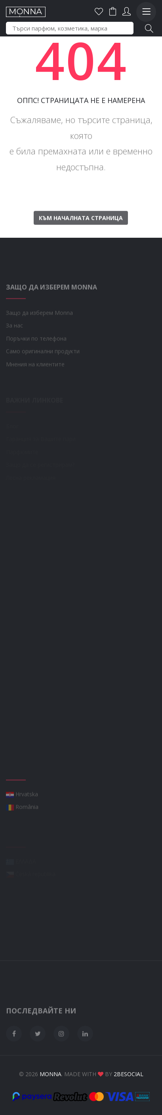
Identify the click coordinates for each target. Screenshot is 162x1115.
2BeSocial (128, 1074)
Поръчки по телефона (36, 355)
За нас (14, 342)
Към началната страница (81, 233)
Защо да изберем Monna (39, 329)
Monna (50, 1074)
